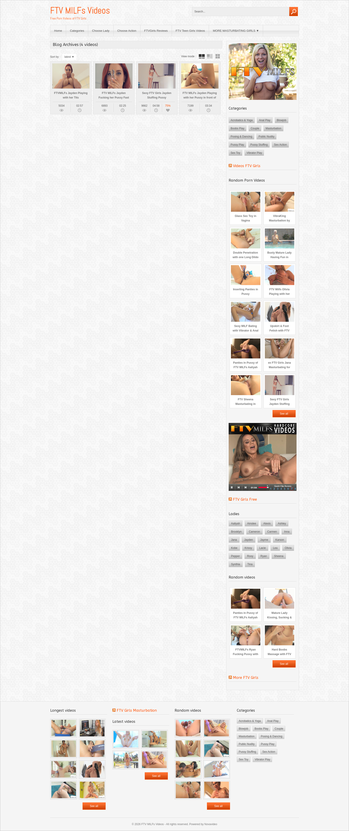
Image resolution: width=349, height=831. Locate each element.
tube (201, 56)
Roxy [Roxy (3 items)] (250, 556)
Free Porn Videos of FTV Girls (68, 18)
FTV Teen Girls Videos (190, 30)
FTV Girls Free (245, 499)
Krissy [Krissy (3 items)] (248, 548)
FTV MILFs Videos (80, 10)
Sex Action (280, 144)
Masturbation (273, 128)
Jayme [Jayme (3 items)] (264, 539)
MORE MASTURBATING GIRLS (234, 30)
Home (58, 30)
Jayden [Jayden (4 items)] (248, 539)
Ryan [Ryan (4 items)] (264, 556)
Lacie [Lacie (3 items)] (262, 548)
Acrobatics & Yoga (242, 120)
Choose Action (126, 30)
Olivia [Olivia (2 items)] (288, 548)
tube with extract (209, 56)
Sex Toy (235, 152)
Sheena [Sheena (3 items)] (278, 556)
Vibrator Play (254, 152)
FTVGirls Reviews (156, 30)
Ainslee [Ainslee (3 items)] (251, 523)
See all (284, 413)
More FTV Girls (245, 677)
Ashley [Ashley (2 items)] (282, 523)
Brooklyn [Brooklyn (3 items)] (236, 531)
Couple (255, 128)
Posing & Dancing (241, 136)
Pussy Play (237, 144)
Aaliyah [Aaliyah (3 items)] (235, 523)
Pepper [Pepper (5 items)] (235, 556)
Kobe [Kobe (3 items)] (234, 548)
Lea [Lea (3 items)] (275, 548)
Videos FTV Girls (246, 166)
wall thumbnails (217, 56)
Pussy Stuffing (259, 144)
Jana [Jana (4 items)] (234, 539)
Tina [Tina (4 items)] (250, 564)
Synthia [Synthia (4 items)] (235, 564)
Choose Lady (100, 30)
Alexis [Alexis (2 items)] (267, 523)
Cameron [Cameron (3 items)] (254, 531)
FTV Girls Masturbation (137, 710)
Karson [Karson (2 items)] (279, 539)
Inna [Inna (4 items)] (286, 531)
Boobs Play (238, 128)
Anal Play (265, 120)
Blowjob (281, 120)
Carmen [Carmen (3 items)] (272, 531)
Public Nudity (266, 136)
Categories (77, 30)
